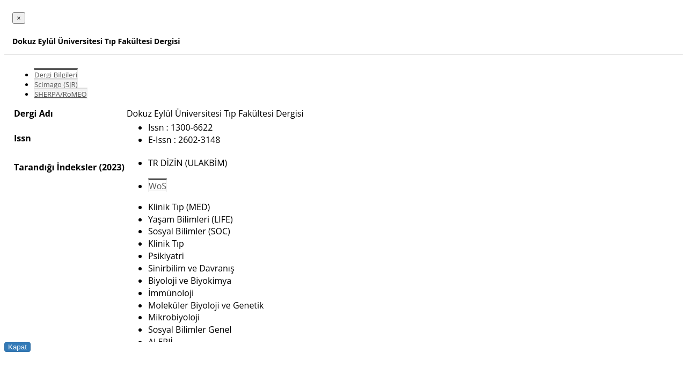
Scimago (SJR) (55, 84)
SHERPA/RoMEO (60, 94)
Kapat (17, 347)
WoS (157, 186)
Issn (22, 138)
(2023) (111, 167)
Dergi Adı (33, 113)
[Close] (18, 18)
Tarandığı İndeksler (55, 167)
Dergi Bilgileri (55, 75)
